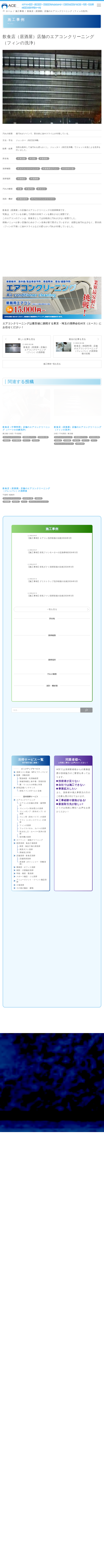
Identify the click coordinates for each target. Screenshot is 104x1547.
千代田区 (18, 434)
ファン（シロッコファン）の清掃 (33, 821)
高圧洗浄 (23, 199)
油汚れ (30, 189)
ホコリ (42, 189)
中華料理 (17, 440)
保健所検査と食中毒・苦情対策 (33, 781)
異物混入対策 (25, 852)
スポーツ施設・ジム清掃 (26, 876)
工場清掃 (20, 885)
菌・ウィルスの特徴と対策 (31, 785)
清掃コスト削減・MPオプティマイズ (32, 772)
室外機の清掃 (25, 837)
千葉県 (5, 495)
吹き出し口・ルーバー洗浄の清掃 (33, 833)
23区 (33, 159)
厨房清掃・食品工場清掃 (26, 843)
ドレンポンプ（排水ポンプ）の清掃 (33, 812)
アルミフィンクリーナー (43, 199)
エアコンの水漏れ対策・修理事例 (33, 804)
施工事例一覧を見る (52, 364)
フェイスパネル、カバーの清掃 (33, 828)
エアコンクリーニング (29, 169)
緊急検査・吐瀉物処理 (29, 778)
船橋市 (12, 495)
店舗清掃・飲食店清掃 (25, 856)
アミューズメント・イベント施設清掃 (31, 881)
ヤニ (94, 440)
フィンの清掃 (25, 825)
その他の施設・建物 (24, 888)
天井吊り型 (69, 169)
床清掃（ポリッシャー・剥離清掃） (33, 863)
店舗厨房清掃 (25, 859)
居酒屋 (35, 179)
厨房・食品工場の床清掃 (30, 846)
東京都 (22, 159)
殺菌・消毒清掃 (23, 775)
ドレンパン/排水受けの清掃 (31, 808)
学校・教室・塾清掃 (24, 873)
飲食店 (22, 179)
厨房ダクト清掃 (26, 849)
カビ (24, 501)
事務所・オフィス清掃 (25, 867)
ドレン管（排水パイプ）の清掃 (33, 817)
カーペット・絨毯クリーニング (29, 840)
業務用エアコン (51, 169)
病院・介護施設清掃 (24, 870)
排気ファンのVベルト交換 (31, 791)
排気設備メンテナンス (25, 788)
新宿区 (44, 159)
